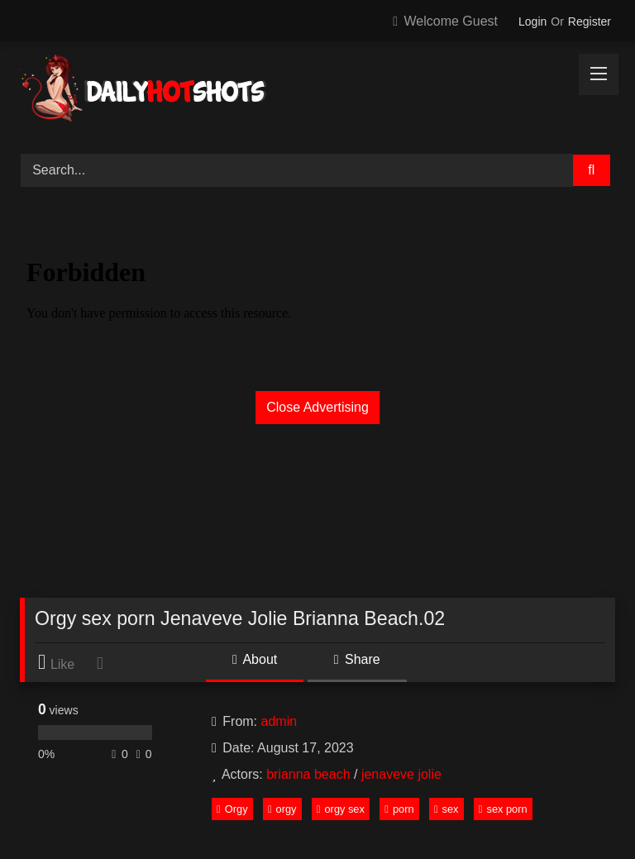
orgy (282, 809)
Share (357, 659)
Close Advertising (317, 407)
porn (398, 809)
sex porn (503, 809)
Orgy (232, 809)
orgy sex (341, 809)
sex (446, 809)
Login (532, 21)
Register (589, 21)
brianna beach (308, 774)
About (254, 659)
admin (279, 721)
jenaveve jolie (401, 774)
